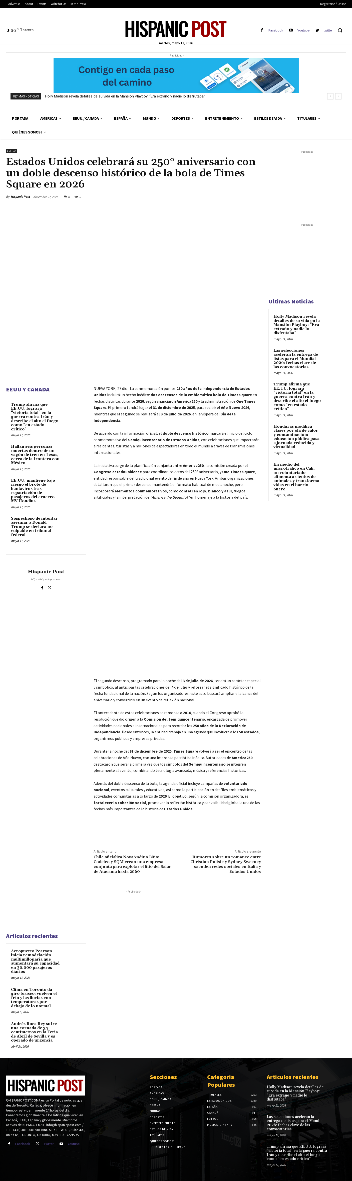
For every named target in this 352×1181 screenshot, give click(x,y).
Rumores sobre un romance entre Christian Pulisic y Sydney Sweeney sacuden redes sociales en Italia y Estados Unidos (225, 864)
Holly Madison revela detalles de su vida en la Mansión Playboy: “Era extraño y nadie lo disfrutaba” (125, 96)
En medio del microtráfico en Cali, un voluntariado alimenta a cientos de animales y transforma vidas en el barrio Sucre (296, 477)
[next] (338, 96)
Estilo (11, 151)
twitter (328, 30)
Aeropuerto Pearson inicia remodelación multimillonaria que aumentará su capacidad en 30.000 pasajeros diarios (35, 961)
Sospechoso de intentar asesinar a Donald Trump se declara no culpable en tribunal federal (34, 526)
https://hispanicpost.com (46, 579)
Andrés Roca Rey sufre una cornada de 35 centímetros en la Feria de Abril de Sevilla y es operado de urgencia (34, 1032)
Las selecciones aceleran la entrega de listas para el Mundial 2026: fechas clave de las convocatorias (295, 358)
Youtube (303, 30)
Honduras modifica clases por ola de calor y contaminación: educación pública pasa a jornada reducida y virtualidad (296, 437)
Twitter (49, 1144)
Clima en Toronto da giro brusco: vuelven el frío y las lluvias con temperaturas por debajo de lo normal (34, 998)
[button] (340, 30)
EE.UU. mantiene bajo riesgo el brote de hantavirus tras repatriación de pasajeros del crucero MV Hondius (33, 491)
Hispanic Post (20, 196)
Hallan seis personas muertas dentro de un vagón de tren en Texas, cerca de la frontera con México (35, 454)
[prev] (330, 96)
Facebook (275, 30)
